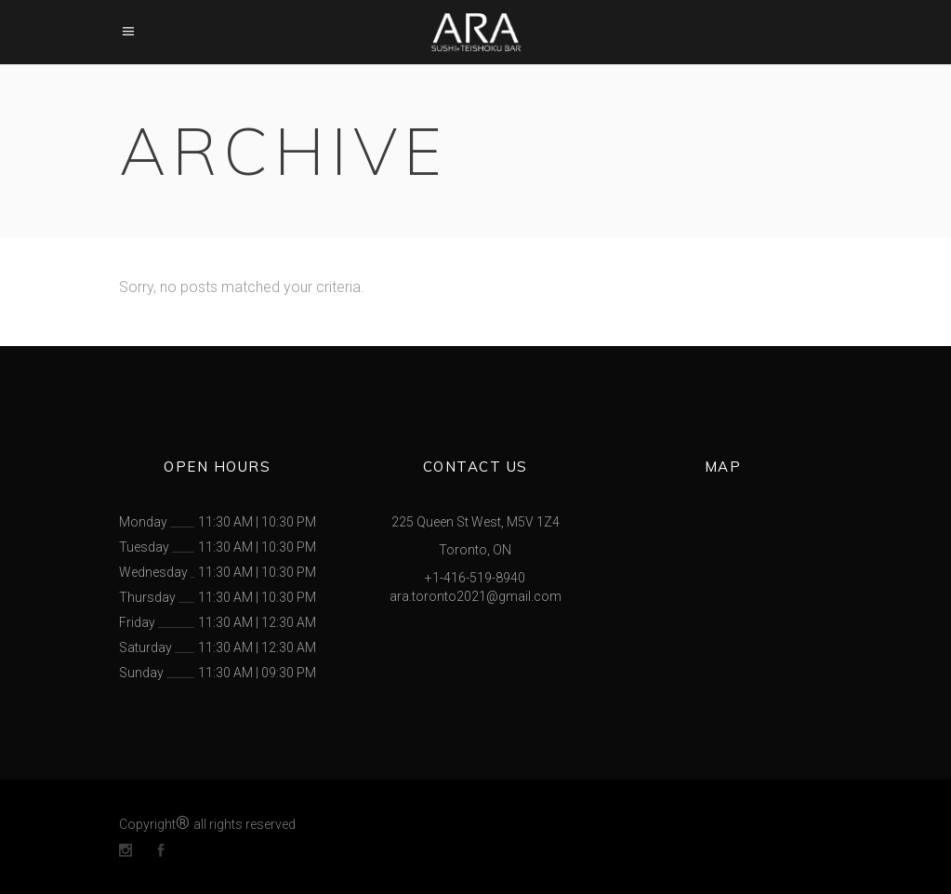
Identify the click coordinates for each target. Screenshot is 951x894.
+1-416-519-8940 (475, 577)
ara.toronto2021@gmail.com (475, 596)
